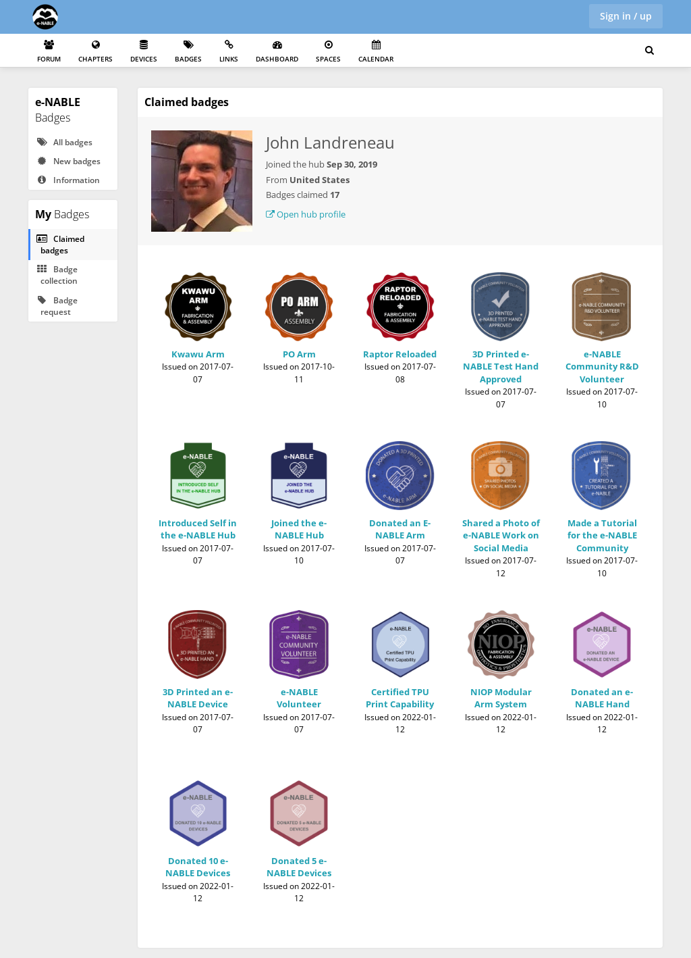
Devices (143, 52)
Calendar (375, 52)
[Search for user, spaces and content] (649, 51)
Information (68, 180)
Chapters (95, 52)
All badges (64, 142)
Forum (49, 52)
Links (228, 52)
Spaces (328, 52)
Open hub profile (306, 214)
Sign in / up (626, 15)
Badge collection (57, 274)
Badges (188, 52)
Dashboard (277, 52)
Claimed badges (60, 244)
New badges (68, 161)
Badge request (57, 306)
